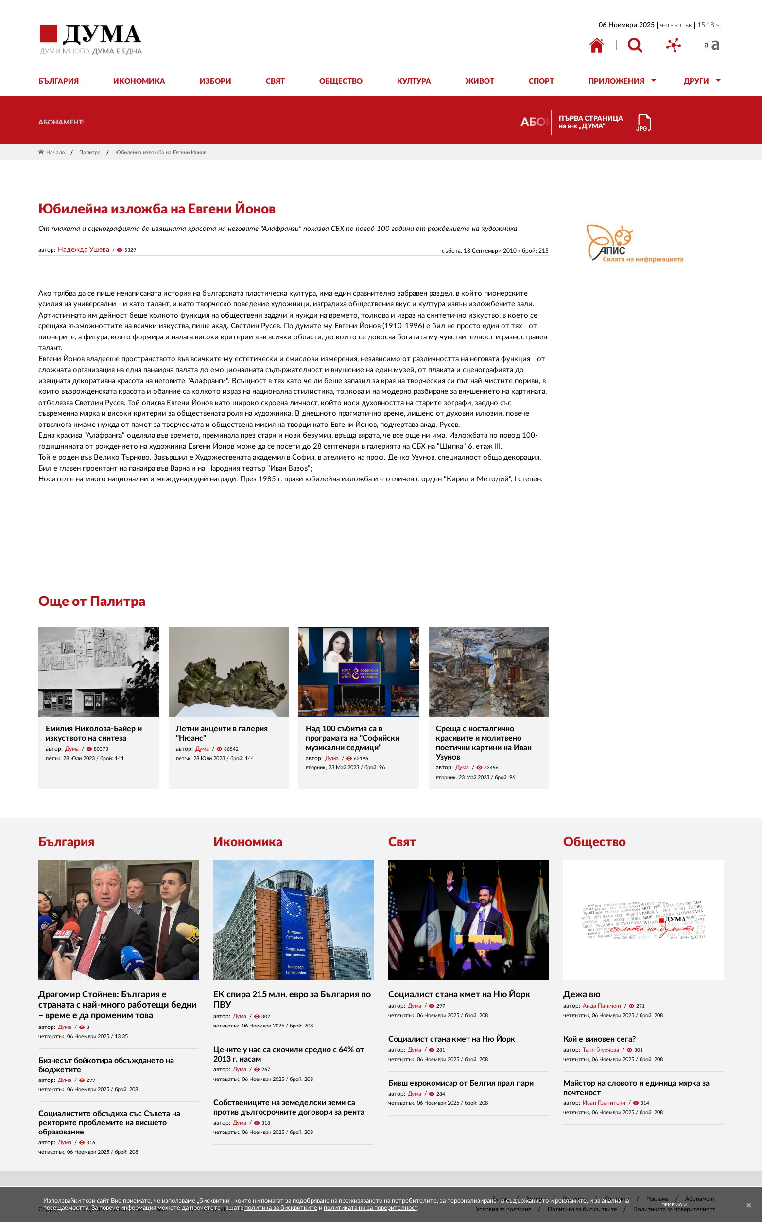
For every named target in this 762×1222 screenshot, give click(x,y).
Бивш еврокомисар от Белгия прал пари (461, 1083)
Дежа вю (581, 995)
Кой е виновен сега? (599, 1039)
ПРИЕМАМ (674, 1205)
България (66, 842)
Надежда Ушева (83, 250)
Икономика (247, 842)
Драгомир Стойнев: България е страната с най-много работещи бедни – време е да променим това (117, 1005)
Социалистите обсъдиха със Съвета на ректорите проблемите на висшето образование (109, 1123)
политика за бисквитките (280, 1208)
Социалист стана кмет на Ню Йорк (459, 995)
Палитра (90, 152)
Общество (594, 842)
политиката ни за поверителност (370, 1208)
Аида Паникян (602, 1006)
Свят (402, 842)
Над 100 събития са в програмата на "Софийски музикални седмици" (352, 738)
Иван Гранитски (604, 1103)
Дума (72, 749)
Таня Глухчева (601, 1050)
